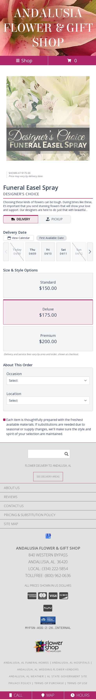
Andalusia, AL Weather (26, 676)
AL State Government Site (67, 676)
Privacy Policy (20, 683)
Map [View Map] (47, 695)
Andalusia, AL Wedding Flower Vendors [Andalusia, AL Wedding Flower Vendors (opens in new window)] (48, 669)
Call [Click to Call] (15, 695)
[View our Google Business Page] (48, 538)
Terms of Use (77, 683)
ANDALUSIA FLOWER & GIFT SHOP (48, 28)
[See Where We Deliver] (48, 476)
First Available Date (51, 238)
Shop (24, 60)
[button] (48, 620)
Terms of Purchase (49, 683)
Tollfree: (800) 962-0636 (48, 575)
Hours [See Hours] (80, 695)
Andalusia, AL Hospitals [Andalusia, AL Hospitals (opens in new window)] (71, 662)
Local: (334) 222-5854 (48, 568)
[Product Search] (49, 453)
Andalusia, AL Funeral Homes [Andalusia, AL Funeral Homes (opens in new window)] (26, 662)
